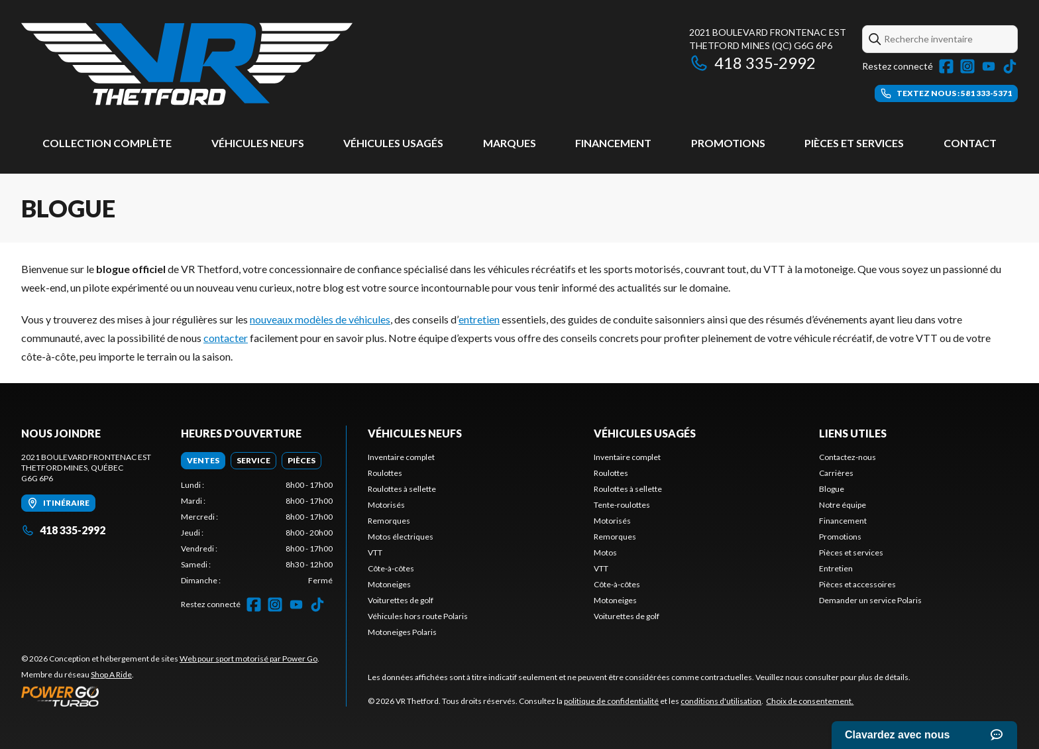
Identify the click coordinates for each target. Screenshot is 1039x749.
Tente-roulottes (622, 505)
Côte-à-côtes (391, 568)
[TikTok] (1010, 66)
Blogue (831, 489)
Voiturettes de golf (400, 600)
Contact (970, 143)
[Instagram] (967, 66)
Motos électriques (400, 537)
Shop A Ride (111, 674)
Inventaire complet (401, 457)
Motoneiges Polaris (402, 632)
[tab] (203, 460)
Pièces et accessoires (857, 584)
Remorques (389, 521)
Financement (613, 143)
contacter (225, 337)
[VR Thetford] (187, 64)
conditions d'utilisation (721, 701)
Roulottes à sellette (402, 489)
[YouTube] (989, 66)
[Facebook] (946, 66)
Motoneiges (389, 584)
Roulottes (385, 473)
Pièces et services (854, 143)
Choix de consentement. (809, 701)
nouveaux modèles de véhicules (320, 319)
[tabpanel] (257, 533)
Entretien (836, 568)
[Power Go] (170, 696)
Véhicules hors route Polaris (418, 616)
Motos (605, 552)
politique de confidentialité (611, 701)
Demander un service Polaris (870, 600)
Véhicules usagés (393, 143)
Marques (509, 143)
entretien (479, 319)
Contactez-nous (847, 457)
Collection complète (107, 143)
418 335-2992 (752, 62)
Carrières (836, 473)
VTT (375, 552)
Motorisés (386, 505)
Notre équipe (842, 505)
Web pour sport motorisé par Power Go (248, 658)
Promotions (728, 143)
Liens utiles (853, 433)
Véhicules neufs (257, 143)
